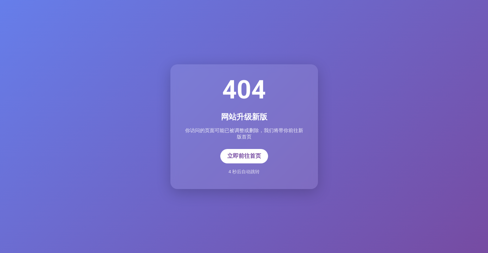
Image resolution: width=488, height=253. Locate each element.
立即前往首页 (244, 156)
